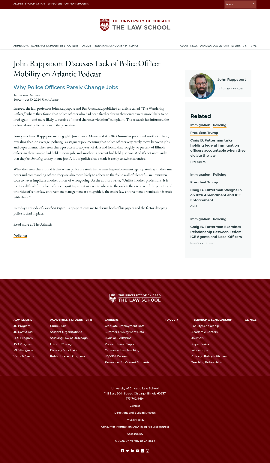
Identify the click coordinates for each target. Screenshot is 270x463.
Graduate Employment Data (126, 324)
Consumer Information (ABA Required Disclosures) (135, 425)
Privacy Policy (135, 418)
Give (253, 43)
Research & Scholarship (211, 318)
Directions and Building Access (135, 411)
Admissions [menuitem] (21, 43)
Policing (21, 233)
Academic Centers (206, 331)
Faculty (172, 318)
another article (157, 134)
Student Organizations (67, 331)
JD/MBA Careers (118, 355)
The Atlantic (42, 222)
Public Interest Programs (69, 355)
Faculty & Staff (35, 3)
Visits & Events (25, 355)
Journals (199, 337)
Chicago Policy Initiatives (210, 355)
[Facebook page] (123, 450)
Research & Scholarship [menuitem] (110, 43)
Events (236, 43)
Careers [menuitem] (73, 43)
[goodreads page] (143, 450)
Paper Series (201, 343)
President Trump (205, 131)
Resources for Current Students (129, 361)
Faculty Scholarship (206, 324)
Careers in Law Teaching (124, 349)
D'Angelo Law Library (214, 43)
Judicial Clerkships (119, 337)
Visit (246, 43)
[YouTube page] (138, 450)
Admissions (23, 318)
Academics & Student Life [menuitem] (48, 43)
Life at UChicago (63, 343)
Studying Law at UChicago (70, 337)
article (126, 106)
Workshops (201, 349)
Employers (55, 3)
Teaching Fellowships (208, 361)
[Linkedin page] (133, 450)
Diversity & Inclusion (66, 349)
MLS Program (25, 349)
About (184, 43)
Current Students (76, 3)
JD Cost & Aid (25, 331)
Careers (111, 318)
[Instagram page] (147, 450)
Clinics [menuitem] (134, 43)
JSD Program (24, 343)
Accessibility (135, 432)
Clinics (250, 318)
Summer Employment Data (126, 331)
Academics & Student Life (71, 318)
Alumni (18, 3)
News (194, 43)
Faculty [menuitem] (86, 43)
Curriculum (59, 324)
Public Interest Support (123, 343)
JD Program (24, 324)
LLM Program (25, 337)
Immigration (201, 123)
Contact (135, 404)
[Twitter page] (128, 450)
